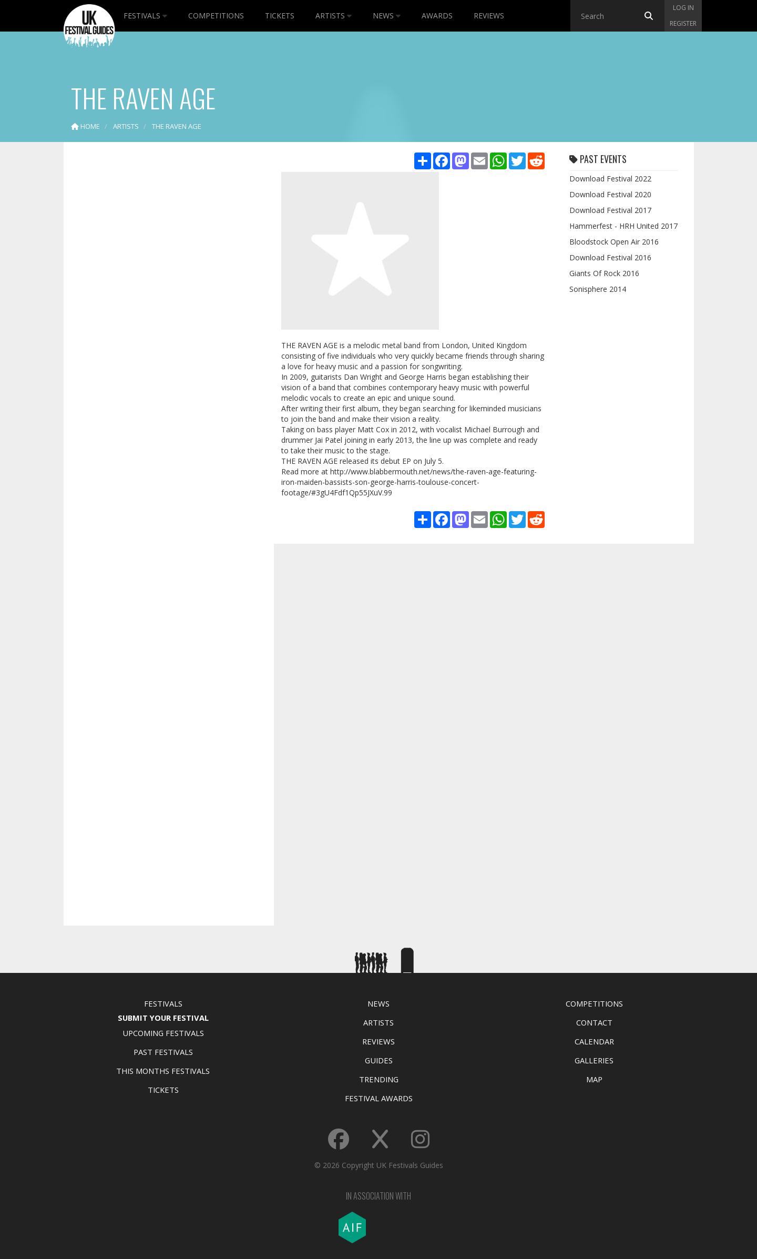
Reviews (489, 16)
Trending (378, 1079)
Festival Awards (379, 1098)
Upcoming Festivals (163, 1033)
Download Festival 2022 (610, 179)
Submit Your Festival (163, 1017)
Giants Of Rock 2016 (604, 273)
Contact (594, 1022)
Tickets (279, 16)
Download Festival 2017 (610, 210)
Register (683, 23)
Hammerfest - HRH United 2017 (623, 226)
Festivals (145, 16)
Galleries (594, 1060)
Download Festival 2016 (610, 257)
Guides (379, 1060)
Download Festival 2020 (610, 194)
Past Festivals (163, 1052)
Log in (683, 7)
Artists (333, 16)
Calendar (594, 1041)
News (387, 16)
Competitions (216, 16)
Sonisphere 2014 (597, 289)
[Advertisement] (161, 315)
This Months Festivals (163, 1070)
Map (594, 1079)
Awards (437, 16)
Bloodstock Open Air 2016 (614, 242)
